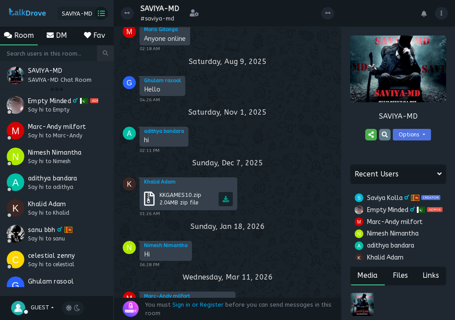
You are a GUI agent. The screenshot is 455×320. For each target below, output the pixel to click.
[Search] (48, 53)
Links (431, 275)
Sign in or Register (198, 304)
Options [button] (410, 135)
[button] (32, 307)
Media (367, 275)
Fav (94, 35)
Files (400, 275)
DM (57, 35)
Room (19, 35)
